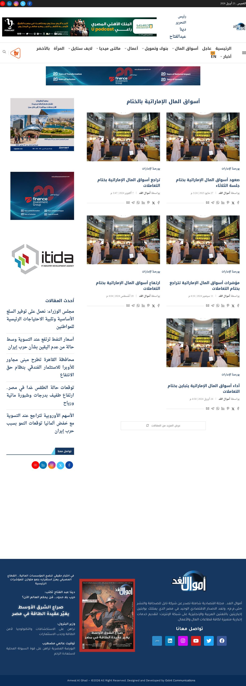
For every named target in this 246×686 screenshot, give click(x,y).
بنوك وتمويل (156, 48)
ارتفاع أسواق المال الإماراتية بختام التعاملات (128, 285)
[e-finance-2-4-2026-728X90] (123, 70)
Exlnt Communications (179, 680)
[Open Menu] (244, 53)
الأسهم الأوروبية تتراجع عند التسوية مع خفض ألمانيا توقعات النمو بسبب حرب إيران (40, 423)
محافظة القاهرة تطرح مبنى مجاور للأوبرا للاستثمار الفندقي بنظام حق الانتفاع (40, 367)
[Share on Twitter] (233, 203)
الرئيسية (223, 48)
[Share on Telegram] (212, 203)
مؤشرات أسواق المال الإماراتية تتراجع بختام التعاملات (205, 285)
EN (213, 56)
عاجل (206, 48)
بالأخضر (43, 48)
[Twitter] (22, 3)
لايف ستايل (81, 48)
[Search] (4, 53)
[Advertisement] (123, 518)
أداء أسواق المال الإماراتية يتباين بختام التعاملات (204, 388)
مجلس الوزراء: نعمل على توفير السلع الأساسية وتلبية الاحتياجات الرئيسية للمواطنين (40, 319)
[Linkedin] (9, 3)
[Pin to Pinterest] (227, 203)
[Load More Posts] (163, 425)
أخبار (227, 56)
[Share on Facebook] (238, 203)
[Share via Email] (207, 203)
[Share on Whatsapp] (217, 203)
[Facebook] (29, 3)
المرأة (59, 48)
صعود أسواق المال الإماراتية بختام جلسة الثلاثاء (208, 182)
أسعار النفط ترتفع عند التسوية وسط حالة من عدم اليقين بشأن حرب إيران (40, 343)
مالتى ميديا (110, 48)
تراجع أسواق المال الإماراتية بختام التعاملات (128, 182)
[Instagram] (16, 3)
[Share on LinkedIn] (222, 203)
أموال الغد (224, 193)
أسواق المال (186, 48)
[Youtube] (2, 3)
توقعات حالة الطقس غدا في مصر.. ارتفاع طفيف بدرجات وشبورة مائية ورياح (40, 395)
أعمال (132, 48)
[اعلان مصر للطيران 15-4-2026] (42, 102)
